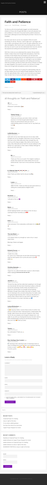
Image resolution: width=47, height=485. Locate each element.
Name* (10, 455)
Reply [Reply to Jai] (9, 109)
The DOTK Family (15, 25)
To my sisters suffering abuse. (11, 423)
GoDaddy (35, 478)
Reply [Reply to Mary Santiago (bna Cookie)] (9, 352)
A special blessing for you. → (39, 92)
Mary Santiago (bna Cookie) (16, 340)
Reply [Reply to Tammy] (9, 335)
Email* (10, 461)
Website (7, 391)
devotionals (11, 87)
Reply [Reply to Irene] (9, 229)
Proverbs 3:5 (11, 349)
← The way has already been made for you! (11, 92)
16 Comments (23, 25)
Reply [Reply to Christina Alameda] (9, 275)
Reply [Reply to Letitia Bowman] (9, 150)
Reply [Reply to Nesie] (9, 215)
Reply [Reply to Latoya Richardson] (9, 323)
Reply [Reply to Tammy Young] (12, 128)
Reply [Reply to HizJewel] (9, 202)
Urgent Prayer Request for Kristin (12, 427)
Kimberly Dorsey (12, 250)
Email (6, 384)
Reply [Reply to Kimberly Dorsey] (9, 262)
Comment (7, 363)
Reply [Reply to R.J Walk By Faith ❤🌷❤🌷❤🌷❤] (9, 177)
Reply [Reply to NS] (12, 165)
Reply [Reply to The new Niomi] (9, 245)
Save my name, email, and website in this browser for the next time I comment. (23, 398)
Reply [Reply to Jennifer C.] (9, 301)
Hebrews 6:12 (37, 34)
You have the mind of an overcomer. (12, 425)
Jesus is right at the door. (9, 421)
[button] (45, 2)
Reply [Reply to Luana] (12, 190)
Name (6, 377)
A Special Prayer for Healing (10, 418)
